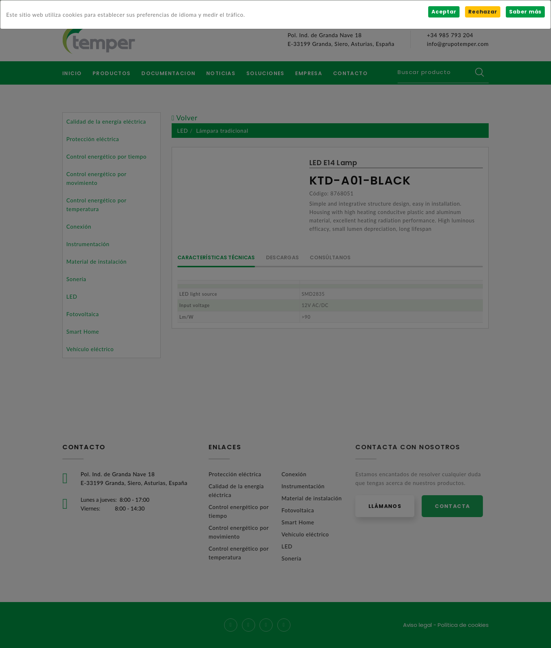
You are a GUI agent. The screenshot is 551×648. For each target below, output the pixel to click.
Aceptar (443, 11)
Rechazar (482, 11)
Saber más (525, 11)
